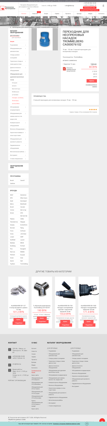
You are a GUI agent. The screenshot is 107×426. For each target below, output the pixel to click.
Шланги (14, 83)
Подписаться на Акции (36, 368)
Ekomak (12, 225)
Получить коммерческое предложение (69, 69)
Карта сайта (35, 372)
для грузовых (24, 35)
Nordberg (13, 243)
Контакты (101, 13)
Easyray (12, 222)
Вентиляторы (16, 86)
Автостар (23, 207)
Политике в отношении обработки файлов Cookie (66, 423)
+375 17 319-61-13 (90, 5)
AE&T (11, 192)
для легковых (14, 35)
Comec (12, 207)
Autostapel (23, 198)
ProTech (22, 243)
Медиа (90, 13)
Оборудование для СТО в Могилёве (37, 394)
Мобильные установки (15, 91)
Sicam (12, 255)
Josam (12, 234)
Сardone (12, 181)
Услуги (46, 13)
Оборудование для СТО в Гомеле (37, 385)
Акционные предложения (89, 10)
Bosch (12, 178)
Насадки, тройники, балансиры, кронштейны (18, 98)
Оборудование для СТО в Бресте (37, 376)
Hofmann (23, 228)
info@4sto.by (70, 5)
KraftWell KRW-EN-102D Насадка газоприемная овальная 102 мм (88, 305)
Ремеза (12, 216)
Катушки (14, 80)
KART (21, 234)
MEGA (22, 240)
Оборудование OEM (16, 164)
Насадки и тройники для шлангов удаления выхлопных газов (68, 25)
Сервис (57, 13)
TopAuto (12, 261)
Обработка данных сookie (17, 417)
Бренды (79, 13)
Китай (12, 210)
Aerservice (23, 192)
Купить (91, 81)
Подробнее (18, 320)
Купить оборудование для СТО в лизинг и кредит (37, 400)
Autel (11, 198)
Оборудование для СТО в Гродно (37, 390)
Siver (21, 255)
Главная (12, 23)
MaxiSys (12, 240)
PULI (11, 246)
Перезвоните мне (89, 7)
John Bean (23, 231)
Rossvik (22, 252)
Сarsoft (22, 178)
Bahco (12, 201)
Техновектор (14, 219)
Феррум (22, 219)
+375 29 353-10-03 (90, 3)
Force (11, 228)
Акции (12, 39)
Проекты (68, 13)
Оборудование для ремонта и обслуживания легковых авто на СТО (66, 23)
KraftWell (12, 237)
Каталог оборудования (16, 32)
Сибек (22, 216)
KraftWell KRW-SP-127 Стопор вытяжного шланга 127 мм (18, 305)
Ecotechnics (23, 222)
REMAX (22, 249)
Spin (21, 258)
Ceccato (22, 204)
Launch (22, 237)
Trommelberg (78, 57)
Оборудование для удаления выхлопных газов (28, 25)
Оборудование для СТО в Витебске (37, 380)
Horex (11, 231)
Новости (35, 13)
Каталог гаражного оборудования (29, 23)
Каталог (23, 13)
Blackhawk (23, 201)
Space (12, 258)
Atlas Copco (23, 195)
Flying (22, 225)
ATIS (11, 195)
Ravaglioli (23, 246)
